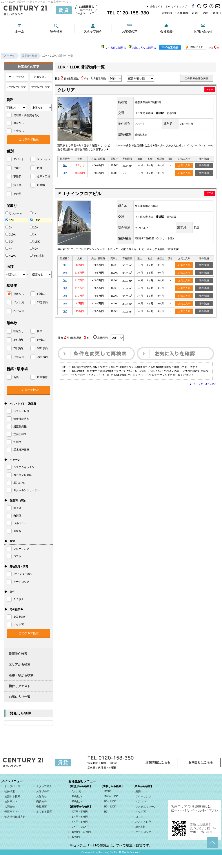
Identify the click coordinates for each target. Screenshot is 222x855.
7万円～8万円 (80, 821)
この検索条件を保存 (196, 78)
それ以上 (37, 255)
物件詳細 (204, 165)
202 (65, 173)
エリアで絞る (17, 77)
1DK (9, 220)
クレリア (66, 90)
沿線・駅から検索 (21, 675)
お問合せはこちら (200, 762)
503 (65, 272)
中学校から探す (40, 86)
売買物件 (41, 801)
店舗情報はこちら (158, 762)
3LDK (35, 241)
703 (65, 303)
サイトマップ (179, 6)
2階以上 (140, 826)
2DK (34, 227)
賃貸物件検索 (18, 653)
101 (65, 165)
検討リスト (11, 801)
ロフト (139, 816)
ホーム (19, 31)
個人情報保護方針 (14, 816)
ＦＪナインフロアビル (79, 193)
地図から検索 (12, 796)
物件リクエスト (19, 686)
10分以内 (77, 796)
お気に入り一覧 (19, 697)
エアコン (140, 801)
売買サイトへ (12, 811)
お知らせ (41, 796)
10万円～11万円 (81, 831)
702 (65, 295)
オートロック (143, 831)
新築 (138, 791)
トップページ (12, 786)
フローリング (143, 796)
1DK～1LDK (111, 796)
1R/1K (107, 791)
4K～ (106, 811)
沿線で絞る (40, 77)
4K (8, 248)
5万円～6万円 (80, 816)
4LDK (10, 255)
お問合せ (9, 806)
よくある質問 (44, 811)
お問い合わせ (203, 31)
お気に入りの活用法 (144, 47)
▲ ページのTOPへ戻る (203, 384)
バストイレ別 (143, 821)
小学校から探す (16, 86)
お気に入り (184, 165)
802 (65, 311)
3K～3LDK (110, 806)
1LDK (35, 220)
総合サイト (156, 6)
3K (33, 234)
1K (33, 213)
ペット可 (140, 811)
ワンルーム (13, 213)
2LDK (10, 234)
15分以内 (77, 801)
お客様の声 (129, 31)
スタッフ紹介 (93, 31)
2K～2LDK (110, 801)
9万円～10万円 (80, 826)
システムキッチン (145, 806)
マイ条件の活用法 (115, 47)
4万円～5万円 (80, 811)
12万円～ (77, 836)
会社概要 (166, 31)
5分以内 (76, 791)
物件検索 (56, 31)
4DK (34, 248)
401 (65, 265)
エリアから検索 (19, 664)
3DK (9, 241)
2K (8, 227)
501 (65, 280)
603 (65, 288)
